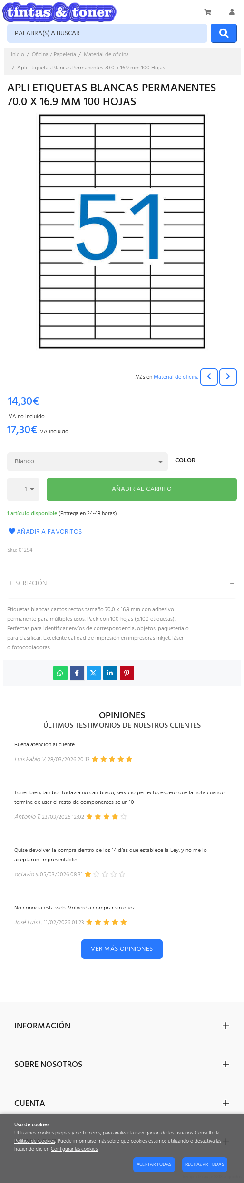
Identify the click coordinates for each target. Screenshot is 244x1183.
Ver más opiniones (122, 949)
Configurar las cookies (74, 1149)
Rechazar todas (204, 1164)
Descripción (27, 583)
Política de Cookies (34, 1141)
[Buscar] (224, 33)
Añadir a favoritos (44, 532)
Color (185, 461)
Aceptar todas (154, 1164)
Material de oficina (176, 377)
